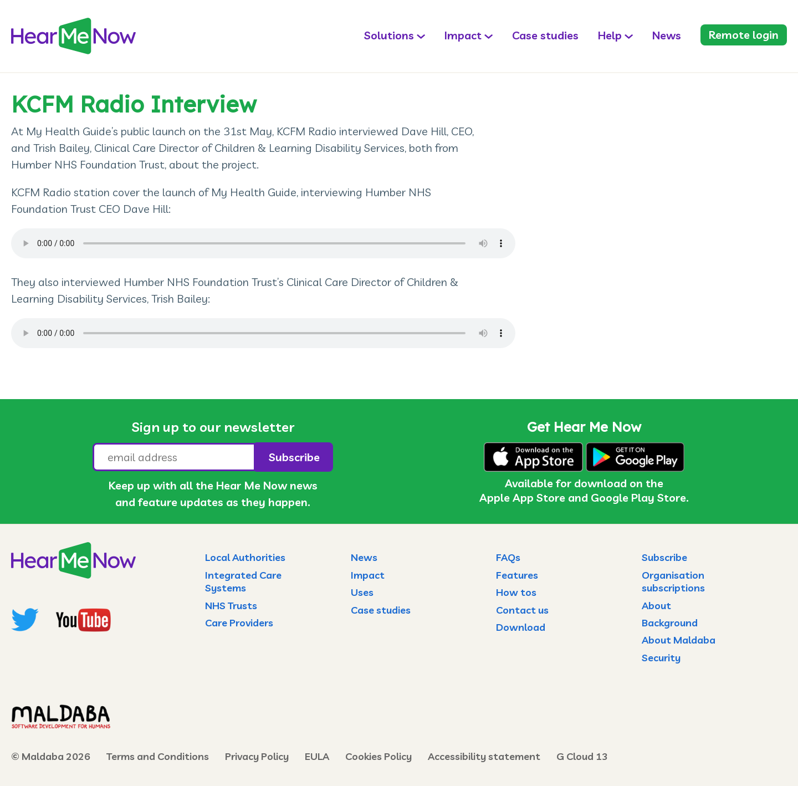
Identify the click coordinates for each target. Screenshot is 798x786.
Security (661, 657)
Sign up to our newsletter (212, 426)
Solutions (389, 35)
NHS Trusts (231, 605)
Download (520, 627)
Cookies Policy (378, 756)
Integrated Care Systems (243, 581)
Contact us (522, 610)
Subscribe (664, 557)
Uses (362, 592)
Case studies (545, 35)
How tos (516, 592)
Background (670, 622)
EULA (317, 756)
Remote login (744, 35)
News (666, 35)
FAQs (508, 557)
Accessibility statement (484, 756)
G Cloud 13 (582, 756)
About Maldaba (678, 640)
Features (517, 575)
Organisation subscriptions (673, 581)
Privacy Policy (257, 756)
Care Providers (239, 622)
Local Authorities (245, 557)
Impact (463, 35)
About (656, 605)
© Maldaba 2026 (50, 756)
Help (610, 35)
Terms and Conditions (157, 756)
